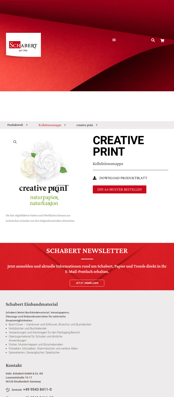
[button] (153, 40)
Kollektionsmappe (50, 125)
